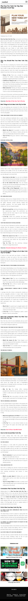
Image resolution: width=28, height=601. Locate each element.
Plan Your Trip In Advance (14, 569)
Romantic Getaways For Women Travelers (16, 247)
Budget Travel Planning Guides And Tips (14, 557)
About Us (9, 594)
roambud (5, 2)
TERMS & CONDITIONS (19, 596)
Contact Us (15, 594)
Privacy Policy (22, 594)
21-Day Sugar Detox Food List (14, 582)
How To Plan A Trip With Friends (14, 429)
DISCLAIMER (10, 596)
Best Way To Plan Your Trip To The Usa (15, 101)
